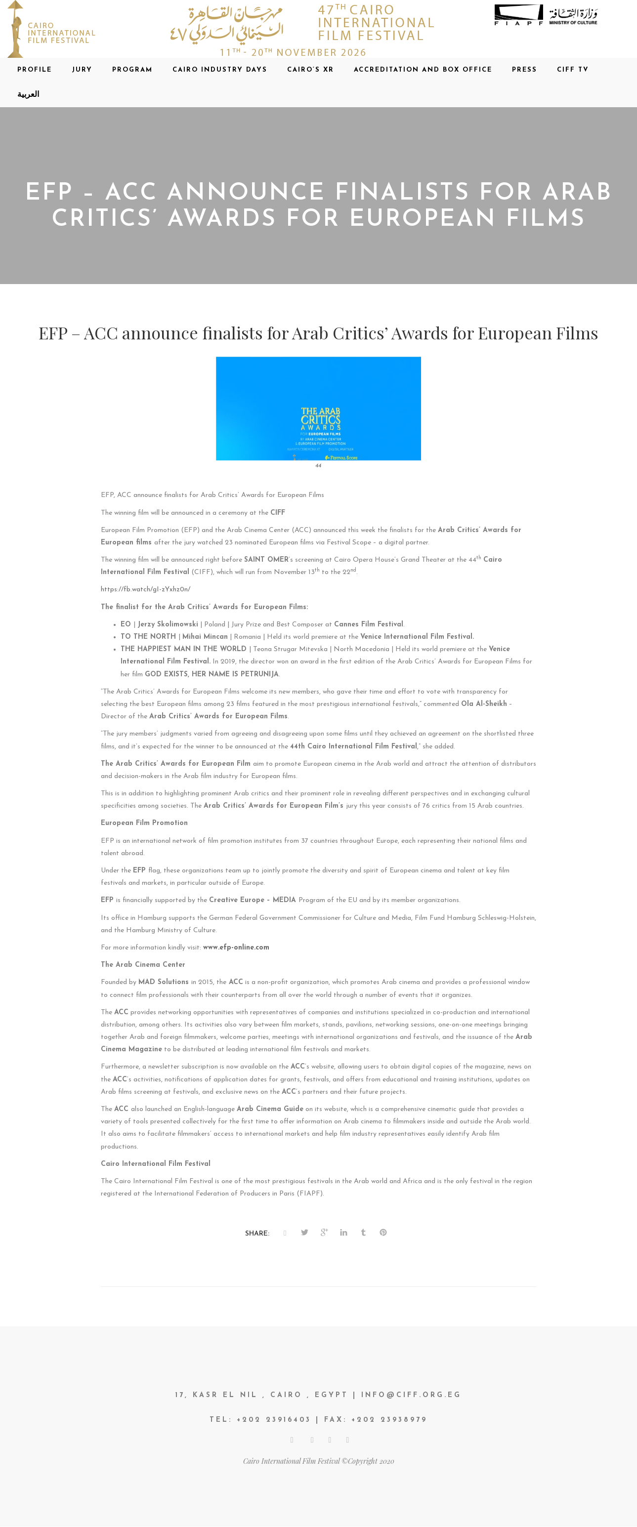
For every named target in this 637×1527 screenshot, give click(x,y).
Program (132, 70)
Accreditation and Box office (423, 70)
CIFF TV (573, 70)
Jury (82, 70)
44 (318, 466)
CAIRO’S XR (310, 70)
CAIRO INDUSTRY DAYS (219, 70)
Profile (34, 70)
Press (524, 70)
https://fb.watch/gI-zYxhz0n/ (145, 589)
